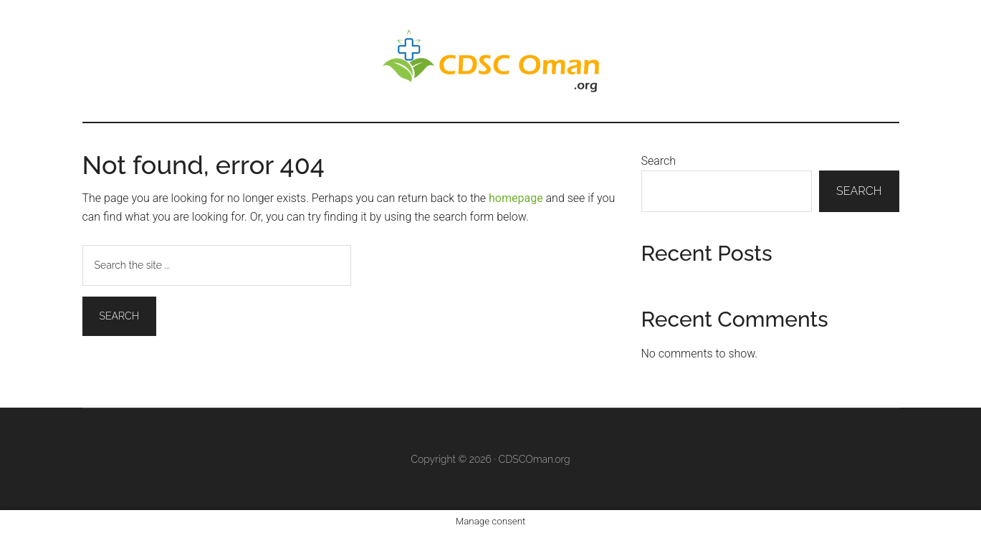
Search (658, 161)
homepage (516, 198)
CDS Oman (490, 61)
